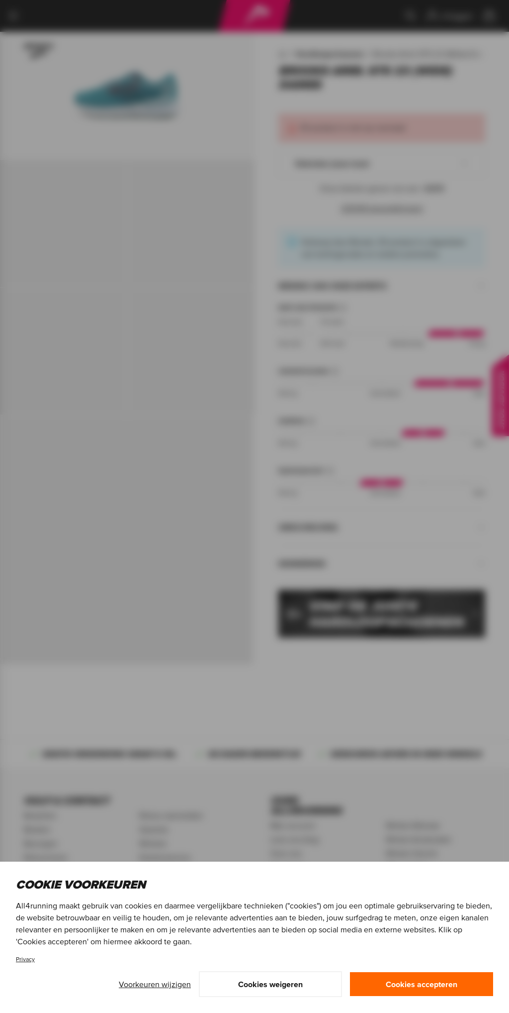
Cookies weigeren (270, 984)
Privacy (25, 959)
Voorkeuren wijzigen (155, 984)
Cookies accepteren (421, 984)
